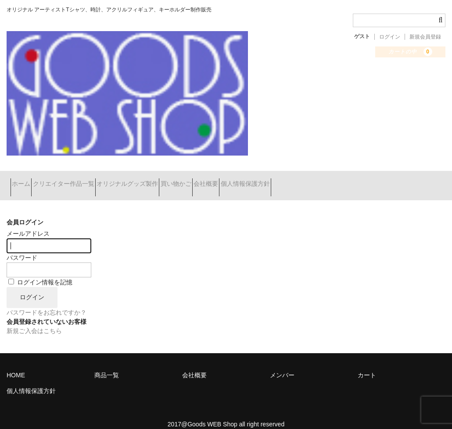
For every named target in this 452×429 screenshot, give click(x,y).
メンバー (282, 364)
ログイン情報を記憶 (40, 271)
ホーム (25, 180)
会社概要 (272, 180)
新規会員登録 (425, 37)
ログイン (389, 37)
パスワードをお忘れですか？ (46, 301)
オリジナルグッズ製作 (162, 180)
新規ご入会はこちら (34, 319)
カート (367, 364)
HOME (16, 364)
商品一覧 (106, 364)
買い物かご (226, 180)
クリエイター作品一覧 (83, 180)
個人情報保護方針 (327, 180)
